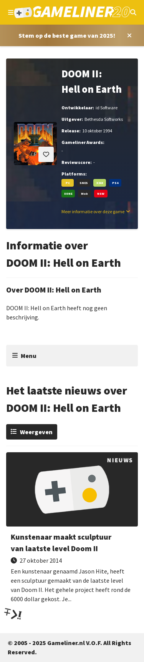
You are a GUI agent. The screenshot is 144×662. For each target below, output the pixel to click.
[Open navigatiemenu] (11, 12)
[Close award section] (128, 35)
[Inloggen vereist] (46, 154)
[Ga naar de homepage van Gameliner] (72, 12)
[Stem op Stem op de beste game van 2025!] (66, 35)
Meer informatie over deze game (92, 211)
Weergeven (36, 432)
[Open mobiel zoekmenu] (133, 12)
